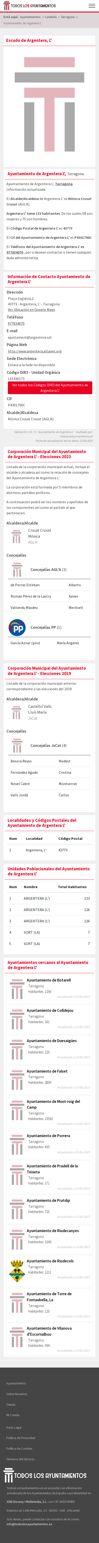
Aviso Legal (13, 1427)
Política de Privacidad (20, 1438)
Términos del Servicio (20, 1459)
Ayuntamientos (16, 1383)
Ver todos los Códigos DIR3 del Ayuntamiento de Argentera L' (50, 388)
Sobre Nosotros (16, 1394)
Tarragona (64, 183)
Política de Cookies (19, 1448)
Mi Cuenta (12, 1415)
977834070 (14, 252)
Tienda (10, 1404)
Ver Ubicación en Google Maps (31, 309)
